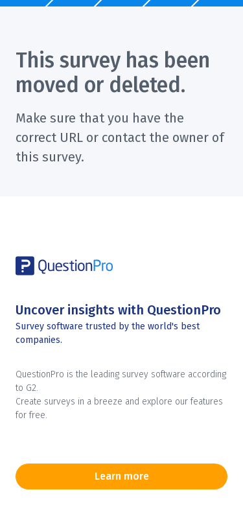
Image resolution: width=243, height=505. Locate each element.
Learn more (122, 476)
